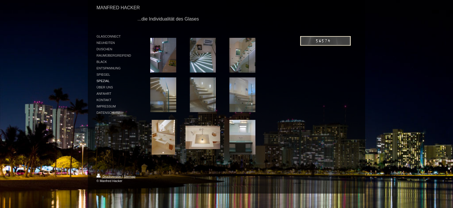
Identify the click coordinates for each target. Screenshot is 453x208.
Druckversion (109, 176)
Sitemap (129, 176)
